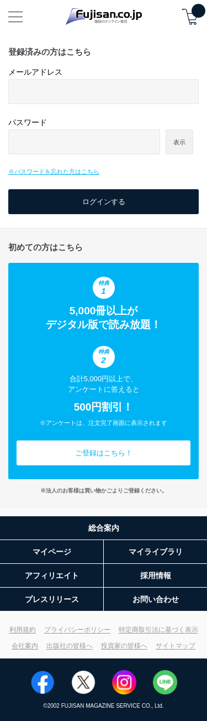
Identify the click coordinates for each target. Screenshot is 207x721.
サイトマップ (175, 646)
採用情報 (155, 575)
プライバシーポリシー (77, 630)
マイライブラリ (156, 551)
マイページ (52, 551)
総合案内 (103, 527)
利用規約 (22, 630)
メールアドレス (35, 72)
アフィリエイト (52, 575)
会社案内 (25, 646)
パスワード (27, 122)
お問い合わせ (155, 599)
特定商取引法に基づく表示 (158, 630)
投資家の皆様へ (124, 646)
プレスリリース (52, 599)
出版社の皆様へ (69, 646)
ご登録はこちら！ (103, 453)
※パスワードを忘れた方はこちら (53, 171)
